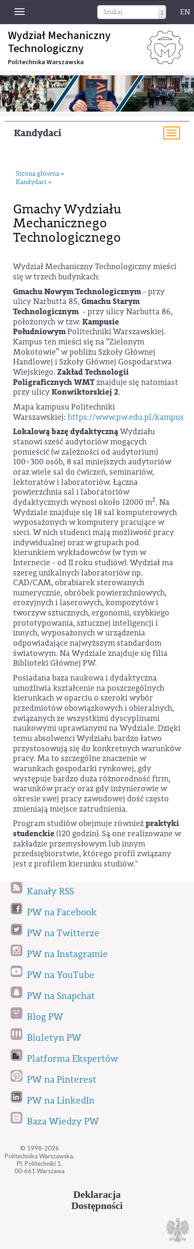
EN (185, 12)
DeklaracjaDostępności (97, 1200)
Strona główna (37, 174)
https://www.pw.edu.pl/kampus (125, 417)
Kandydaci (37, 133)
